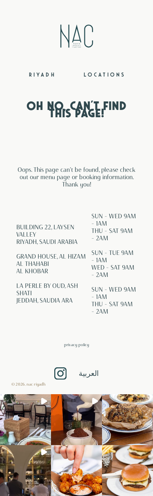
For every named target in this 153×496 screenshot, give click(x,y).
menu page (55, 177)
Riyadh (42, 75)
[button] (25, 419)
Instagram (60, 373)
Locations (105, 75)
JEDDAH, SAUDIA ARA (44, 300)
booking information (106, 177)
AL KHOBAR (32, 271)
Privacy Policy (76, 344)
